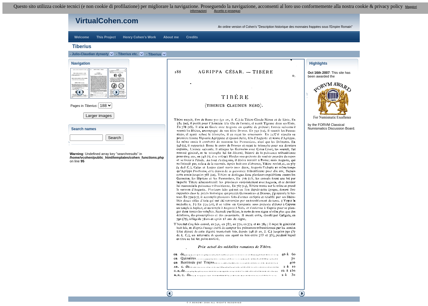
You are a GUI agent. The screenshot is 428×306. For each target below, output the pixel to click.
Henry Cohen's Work (139, 37)
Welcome (81, 37)
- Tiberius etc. (128, 54)
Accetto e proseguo (227, 11)
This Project (106, 37)
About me (171, 37)
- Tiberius (154, 54)
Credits (192, 37)
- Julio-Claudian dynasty (90, 54)
